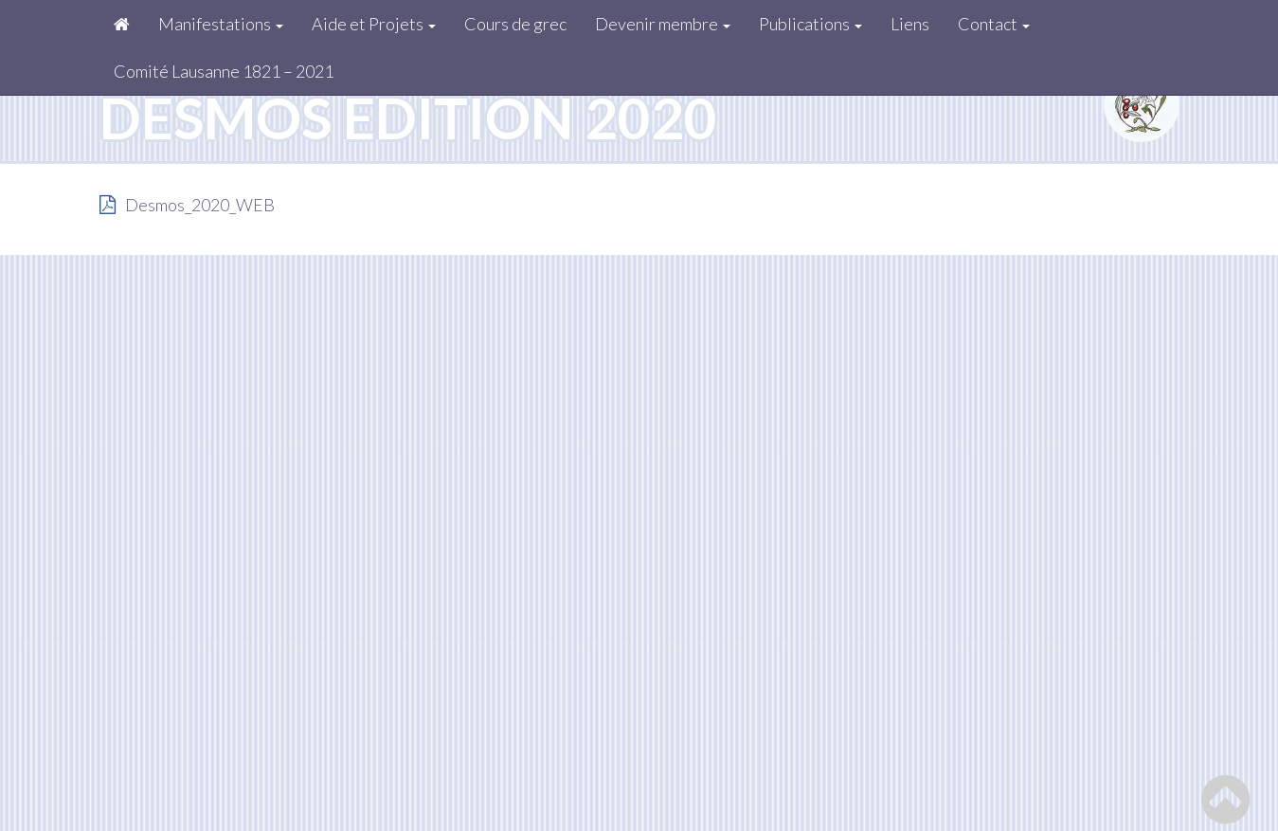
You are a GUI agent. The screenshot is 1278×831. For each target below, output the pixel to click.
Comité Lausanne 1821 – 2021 (223, 71)
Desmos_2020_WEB (200, 204)
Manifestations (220, 23)
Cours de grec (515, 23)
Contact (994, 23)
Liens (910, 23)
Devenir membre (662, 23)
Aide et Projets (374, 23)
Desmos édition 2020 (408, 117)
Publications (810, 23)
